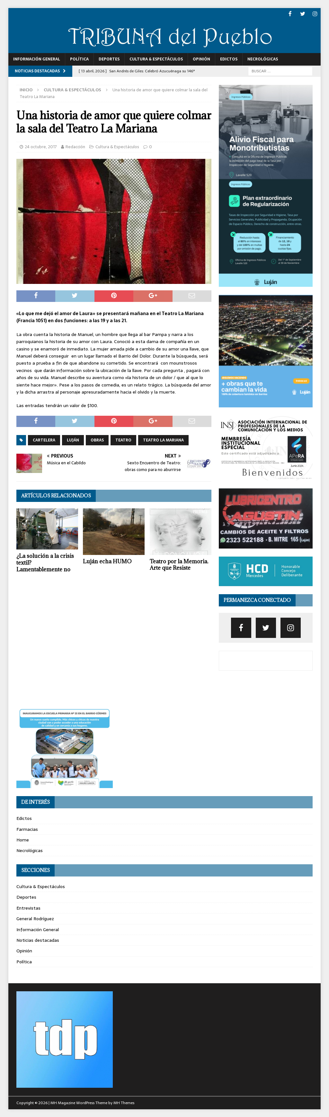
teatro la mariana (163, 440)
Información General (36, 59)
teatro (123, 440)
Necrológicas (262, 59)
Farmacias (27, 828)
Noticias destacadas (37, 939)
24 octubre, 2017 (41, 146)
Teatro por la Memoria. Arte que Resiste (179, 564)
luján (73, 440)
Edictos (228, 59)
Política (79, 59)
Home (22, 839)
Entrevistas (28, 907)
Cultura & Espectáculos (156, 59)
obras (97, 440)
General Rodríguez (35, 918)
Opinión (201, 59)
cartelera (44, 440)
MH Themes (123, 1102)
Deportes (109, 59)
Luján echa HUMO (107, 560)
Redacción (75, 146)
